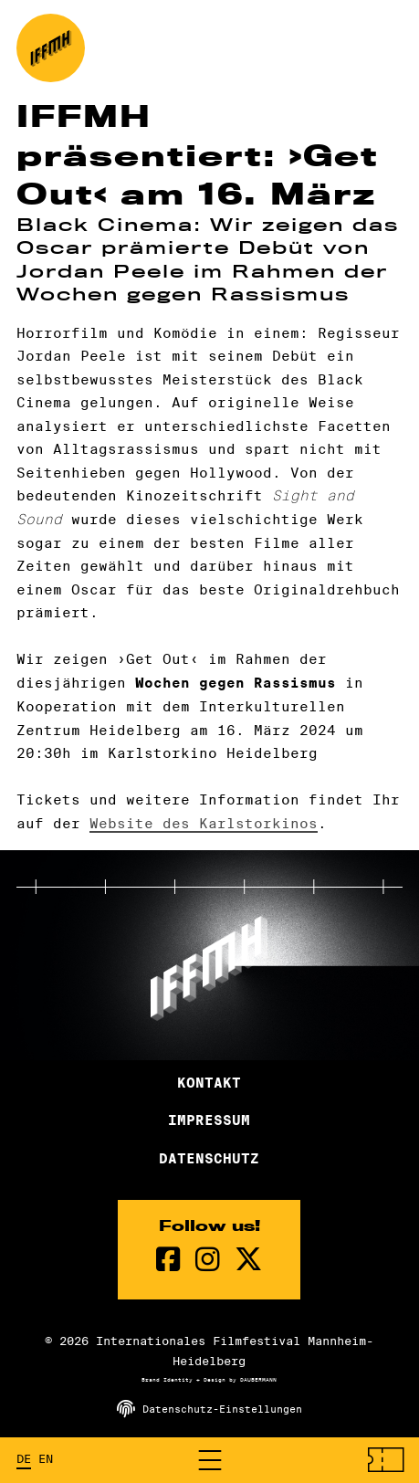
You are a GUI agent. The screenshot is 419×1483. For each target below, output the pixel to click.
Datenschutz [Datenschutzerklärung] (209, 1159)
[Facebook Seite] (168, 1260)
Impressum (209, 1120)
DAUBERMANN (258, 1379)
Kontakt (209, 1083)
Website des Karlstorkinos (203, 823)
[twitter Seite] (248, 1260)
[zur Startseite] (50, 48)
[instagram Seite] (207, 1260)
